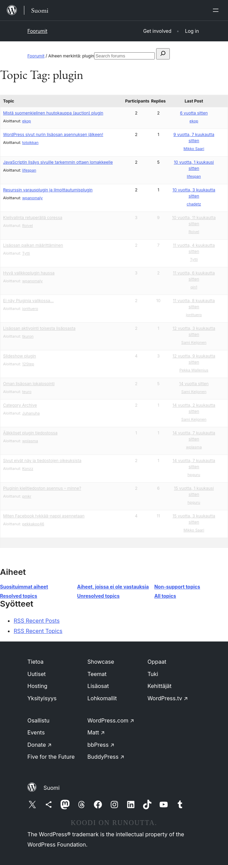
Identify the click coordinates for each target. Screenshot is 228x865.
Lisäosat (98, 685)
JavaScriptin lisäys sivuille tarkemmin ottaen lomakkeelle (58, 162)
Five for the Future (51, 756)
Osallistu (38, 720)
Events (36, 732)
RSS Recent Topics (38, 630)
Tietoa (35, 661)
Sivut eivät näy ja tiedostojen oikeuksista (42, 460)
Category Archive (20, 405)
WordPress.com (110, 720)
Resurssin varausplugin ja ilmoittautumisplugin (47, 189)
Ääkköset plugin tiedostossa (30, 432)
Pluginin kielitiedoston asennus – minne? (42, 488)
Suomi (51, 787)
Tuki (153, 674)
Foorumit (37, 31)
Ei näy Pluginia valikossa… (28, 300)
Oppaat (157, 661)
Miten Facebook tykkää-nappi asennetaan (44, 515)
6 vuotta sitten (194, 113)
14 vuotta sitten (193, 383)
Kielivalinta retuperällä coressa (32, 217)
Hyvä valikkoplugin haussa (28, 272)
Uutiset (36, 674)
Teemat (96, 674)
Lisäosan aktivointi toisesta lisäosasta (39, 328)
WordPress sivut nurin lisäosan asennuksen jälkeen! (53, 134)
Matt (96, 732)
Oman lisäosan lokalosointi (28, 383)
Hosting (37, 685)
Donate (39, 744)
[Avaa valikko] (217, 10)
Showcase (100, 661)
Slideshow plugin (19, 356)
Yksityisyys (41, 698)
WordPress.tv (168, 698)
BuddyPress (105, 756)
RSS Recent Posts (37, 620)
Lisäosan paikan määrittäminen (33, 245)
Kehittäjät (160, 685)
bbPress (100, 744)
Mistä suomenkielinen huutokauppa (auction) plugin (53, 113)
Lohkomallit (102, 698)
